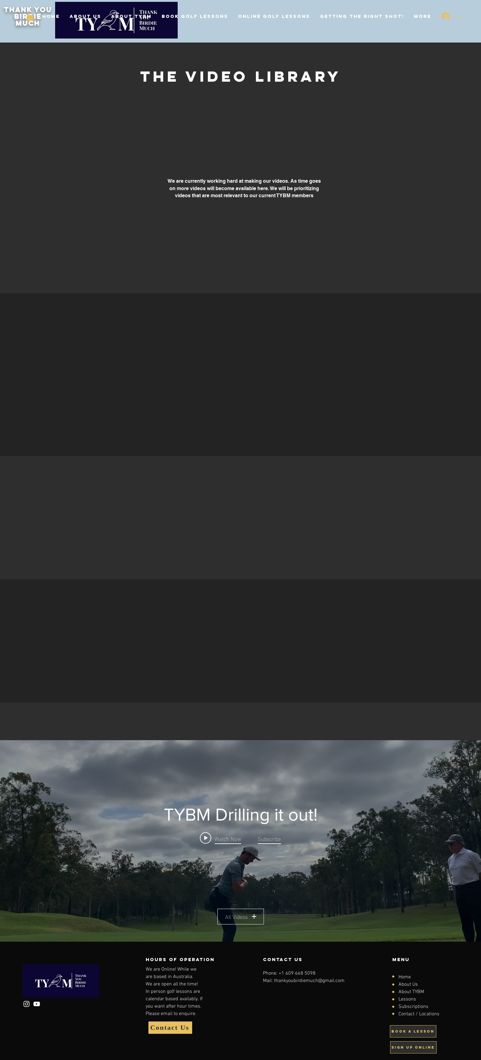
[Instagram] (26, 1004)
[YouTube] (37, 1004)
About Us (408, 984)
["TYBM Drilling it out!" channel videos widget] (240, 841)
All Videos (240, 916)
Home (404, 977)
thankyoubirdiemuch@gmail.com (309, 981)
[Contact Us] (170, 1027)
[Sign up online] (413, 1047)
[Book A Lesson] (413, 1031)
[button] (30, 16)
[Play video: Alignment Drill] (220, 838)
